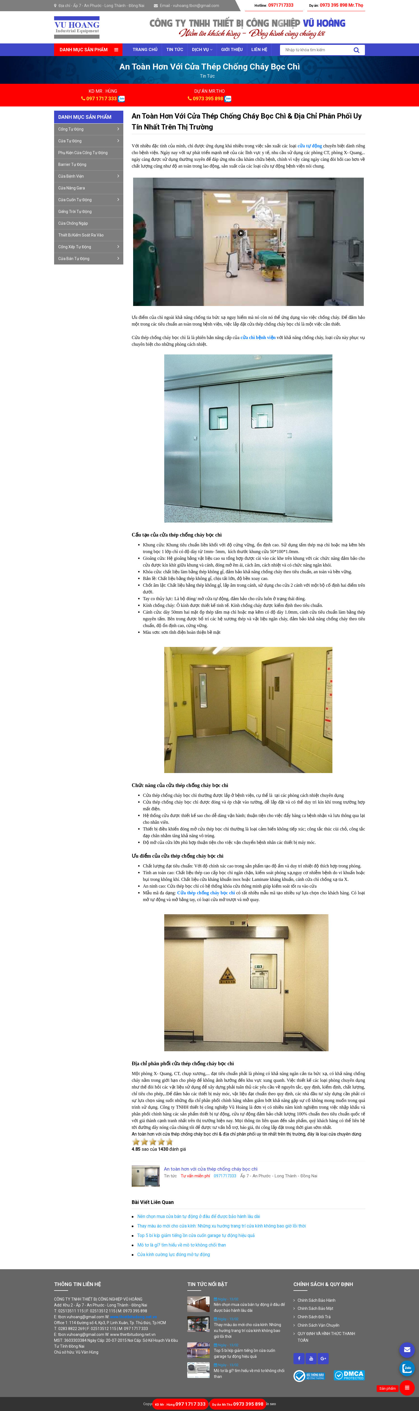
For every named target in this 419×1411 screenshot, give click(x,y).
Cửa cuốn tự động (88, 199)
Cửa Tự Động (88, 140)
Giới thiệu (232, 49)
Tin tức (174, 49)
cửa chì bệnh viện (258, 337)
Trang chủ (145, 49)
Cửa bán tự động (88, 258)
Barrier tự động (72, 164)
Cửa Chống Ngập (73, 223)
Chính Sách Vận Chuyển (318, 1325)
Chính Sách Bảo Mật (315, 1308)
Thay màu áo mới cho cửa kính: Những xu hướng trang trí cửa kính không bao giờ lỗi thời (247, 1330)
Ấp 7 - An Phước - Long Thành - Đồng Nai (108, 5)
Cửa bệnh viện (88, 175)
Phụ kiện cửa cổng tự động (83, 152)
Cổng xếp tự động (88, 246)
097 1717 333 (101, 98)
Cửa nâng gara (71, 188)
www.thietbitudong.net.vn (133, 1317)
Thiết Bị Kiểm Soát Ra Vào (81, 235)
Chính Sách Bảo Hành (316, 1300)
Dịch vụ (202, 49)
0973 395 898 (208, 98)
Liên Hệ (259, 49)
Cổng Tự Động (88, 128)
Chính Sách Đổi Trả (314, 1317)
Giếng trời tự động (75, 211)
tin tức (207, 76)
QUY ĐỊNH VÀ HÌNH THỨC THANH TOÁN (326, 1337)
